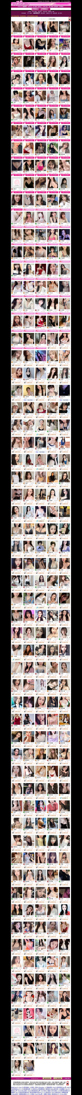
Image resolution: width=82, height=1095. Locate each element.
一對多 (68, 258)
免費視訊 (21, 33)
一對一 (56, 33)
